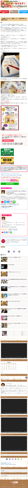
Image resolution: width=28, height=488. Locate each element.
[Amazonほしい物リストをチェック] (21, 459)
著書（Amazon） (4, 229)
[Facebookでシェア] (14, 252)
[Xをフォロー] (7, 459)
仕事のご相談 (15, 229)
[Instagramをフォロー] (12, 459)
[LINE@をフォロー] (18, 459)
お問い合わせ (14, 484)
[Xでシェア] (9, 252)
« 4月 (2, 372)
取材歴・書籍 (23, 484)
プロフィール (5, 484)
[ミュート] (24, 357)
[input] (14, 377)
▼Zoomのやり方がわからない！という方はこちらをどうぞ (10, 173)
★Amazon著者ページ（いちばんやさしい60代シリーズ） (10, 204)
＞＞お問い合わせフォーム (5, 207)
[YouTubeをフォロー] (15, 459)
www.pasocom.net (4, 25)
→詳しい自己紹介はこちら (9, 383)
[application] (14, 350)
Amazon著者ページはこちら (18, 28)
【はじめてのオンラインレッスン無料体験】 (12, 242)
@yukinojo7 (24, 25)
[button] (19, 252)
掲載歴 (10, 229)
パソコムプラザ (20, 222)
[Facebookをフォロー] (10, 459)
